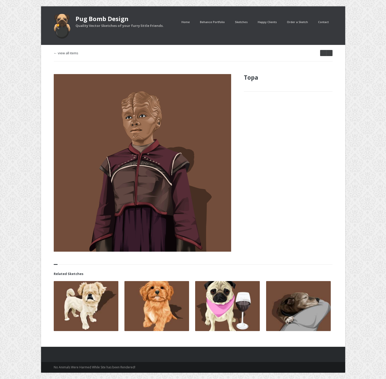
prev (329, 53)
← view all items (66, 53)
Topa (251, 77)
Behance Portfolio (212, 22)
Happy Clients (267, 22)
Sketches (241, 22)
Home (185, 22)
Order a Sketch (297, 22)
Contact (323, 22)
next (323, 53)
